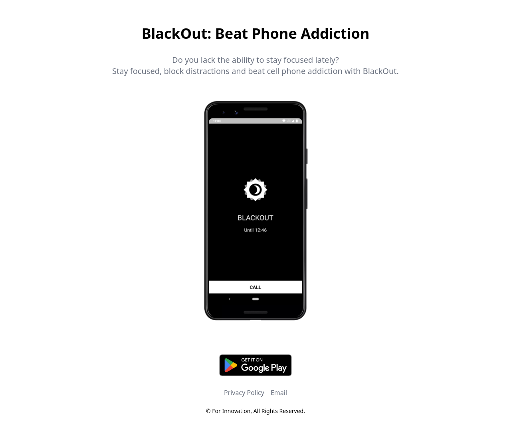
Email (279, 392)
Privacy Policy (244, 392)
